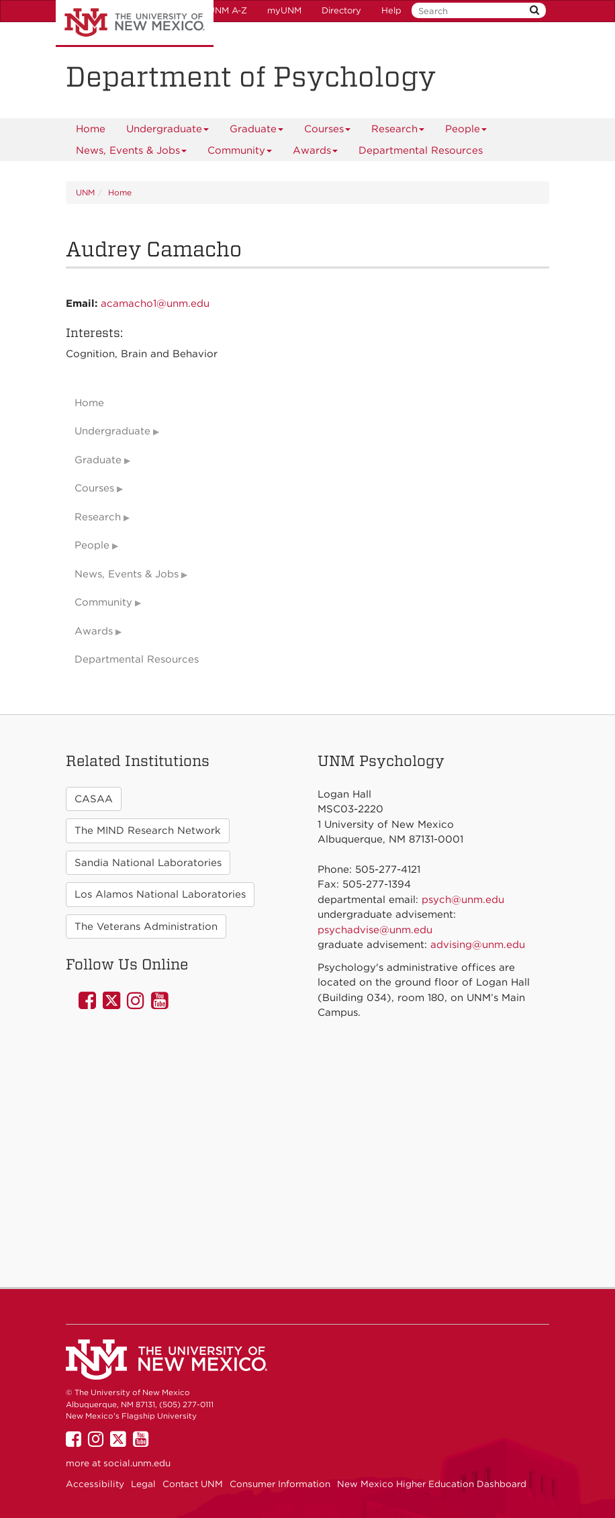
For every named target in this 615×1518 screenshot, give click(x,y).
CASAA (94, 799)
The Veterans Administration (146, 926)
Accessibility (95, 1483)
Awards (315, 152)
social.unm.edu (137, 1463)
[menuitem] (90, 129)
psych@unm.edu (463, 900)
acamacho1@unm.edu (155, 303)
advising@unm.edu (477, 945)
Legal (143, 1483)
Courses (327, 131)
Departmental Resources (421, 150)
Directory (341, 10)
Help (391, 10)
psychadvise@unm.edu (375, 930)
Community (240, 152)
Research (398, 131)
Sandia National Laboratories (148, 863)
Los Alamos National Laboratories (160, 894)
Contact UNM (192, 1483)
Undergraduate (167, 131)
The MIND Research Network (148, 830)
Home (90, 129)
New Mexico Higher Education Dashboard (431, 1483)
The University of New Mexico (135, 23)
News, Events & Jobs (131, 152)
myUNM (284, 10)
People (466, 131)
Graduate (257, 131)
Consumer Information (280, 1483)
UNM (85, 192)
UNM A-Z (227, 10)
